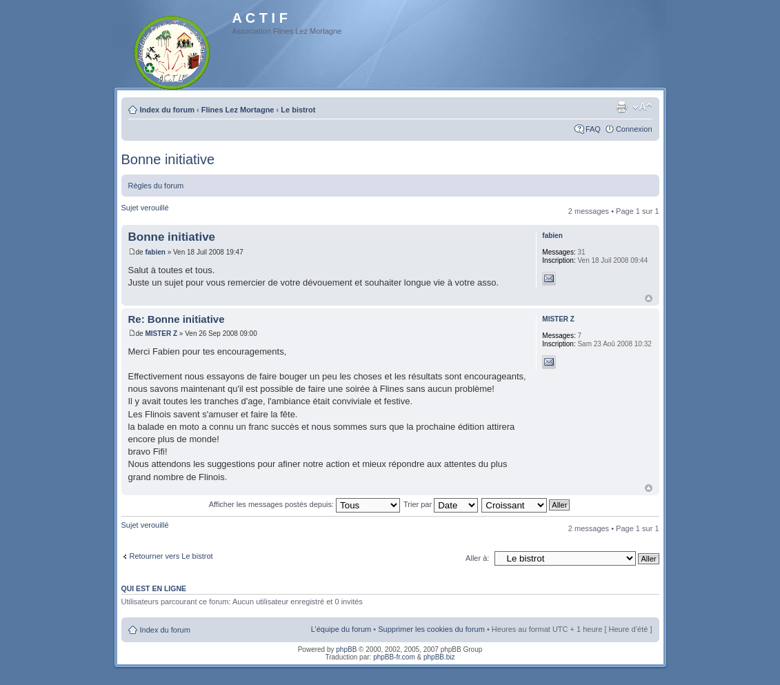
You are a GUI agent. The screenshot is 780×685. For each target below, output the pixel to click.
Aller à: (477, 558)
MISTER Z (161, 333)
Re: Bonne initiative (176, 319)
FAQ (593, 129)
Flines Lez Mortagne (237, 110)
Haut (648, 298)
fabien (155, 252)
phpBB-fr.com (394, 657)
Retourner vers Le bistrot (171, 556)
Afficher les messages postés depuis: (304, 504)
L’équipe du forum (341, 629)
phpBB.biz (439, 657)
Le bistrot (298, 110)
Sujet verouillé (145, 207)
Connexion (634, 129)
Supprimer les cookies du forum (431, 629)
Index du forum (167, 110)
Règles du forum (156, 185)
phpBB (346, 649)
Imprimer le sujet (621, 107)
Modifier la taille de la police (642, 107)
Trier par (440, 504)
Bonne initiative (168, 159)
